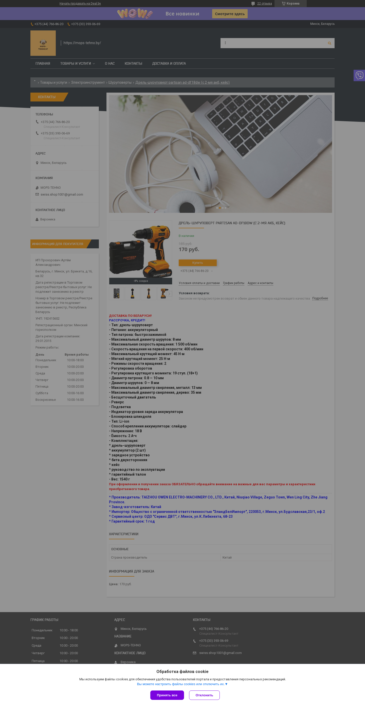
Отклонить (204, 695)
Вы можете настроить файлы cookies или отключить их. (181, 684)
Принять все (167, 695)
